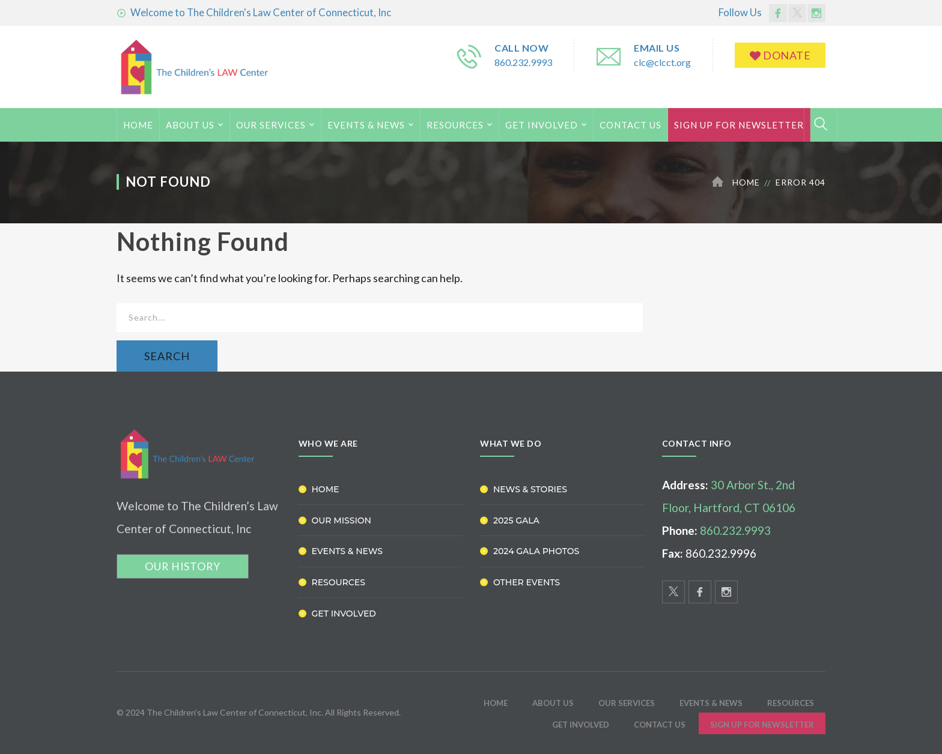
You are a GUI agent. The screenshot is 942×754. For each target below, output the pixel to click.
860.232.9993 (523, 62)
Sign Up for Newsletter (739, 124)
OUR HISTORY (182, 566)
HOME (138, 124)
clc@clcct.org (662, 62)
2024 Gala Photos (536, 551)
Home (746, 182)
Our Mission (341, 520)
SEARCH (167, 356)
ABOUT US (190, 124)
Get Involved (541, 124)
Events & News (366, 124)
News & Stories (530, 489)
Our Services (271, 124)
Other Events (526, 582)
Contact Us (630, 124)
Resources (455, 124)
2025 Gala (516, 520)
